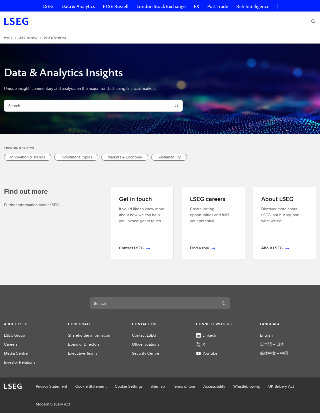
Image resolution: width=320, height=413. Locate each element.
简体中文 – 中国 (274, 353)
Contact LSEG (144, 335)
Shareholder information (89, 335)
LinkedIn (207, 335)
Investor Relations (19, 362)
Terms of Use (184, 386)
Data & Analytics (78, 6)
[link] (27, 157)
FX (196, 6)
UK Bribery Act (281, 386)
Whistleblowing (246, 386)
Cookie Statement (91, 386)
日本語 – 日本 (272, 344)
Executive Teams (82, 353)
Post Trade (217, 6)
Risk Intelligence (253, 6)
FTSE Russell (115, 6)
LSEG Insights (27, 37)
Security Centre (145, 353)
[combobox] (87, 106)
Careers (11, 344)
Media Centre (16, 353)
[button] (32, 323)
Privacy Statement (51, 386)
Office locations (145, 344)
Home (8, 37)
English (266, 335)
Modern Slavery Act (53, 404)
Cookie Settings (128, 386)
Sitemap (157, 386)
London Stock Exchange (161, 6)
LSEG (48, 6)
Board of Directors (84, 344)
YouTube (207, 353)
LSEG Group (14, 335)
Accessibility (214, 386)
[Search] (313, 21)
